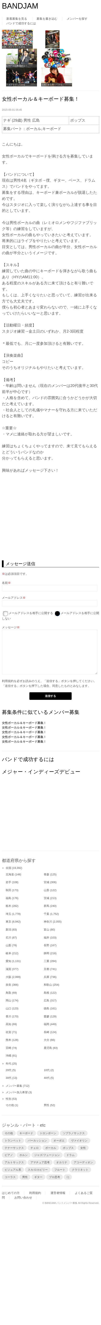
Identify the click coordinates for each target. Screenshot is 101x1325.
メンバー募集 (14, 1085)
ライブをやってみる (15, 84)
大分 (46, 1039)
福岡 (46, 1024)
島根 (46, 992)
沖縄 (8, 1055)
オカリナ (61, 1162)
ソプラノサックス (74, 1133)
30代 (8, 1077)
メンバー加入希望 (17, 1092)
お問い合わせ (23, 1197)
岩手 (8, 882)
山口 (8, 1008)
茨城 (46, 898)
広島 (46, 1000)
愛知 (8, 961)
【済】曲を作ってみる (51, 84)
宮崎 (8, 1047)
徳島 (46, 1008)
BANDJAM (20, 6)
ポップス (68, 1148)
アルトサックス (14, 1162)
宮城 (46, 882)
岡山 (8, 1000)
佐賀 (8, 1032)
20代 (8, 1070)
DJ (68, 1177)
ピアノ (9, 1155)
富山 (46, 929)
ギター (38, 1177)
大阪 (8, 977)
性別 (8, 1098)
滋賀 (8, 969)
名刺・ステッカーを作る (13, 47)
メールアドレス (12, 597)
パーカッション (37, 1140)
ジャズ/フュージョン (47, 1155)
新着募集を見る (16, 18)
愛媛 (46, 1016)
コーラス (10, 1177)
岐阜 (8, 953)
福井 (46, 937)
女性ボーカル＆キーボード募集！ (24, 723)
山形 (46, 890)
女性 (83, 1148)
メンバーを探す (77, 18)
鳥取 (8, 992)
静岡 (46, 953)
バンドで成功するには (21, 23)
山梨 (8, 945)
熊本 (8, 1039)
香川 (8, 1016)
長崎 (46, 1032)
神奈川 (48, 921)
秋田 (8, 890)
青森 (46, 874)
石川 (8, 937)
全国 (8, 867)
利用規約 (8, 681)
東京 (8, 921)
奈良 (8, 984)
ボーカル (50, 1148)
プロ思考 (54, 1177)
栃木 (8, 905)
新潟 (8, 929)
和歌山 (48, 984)
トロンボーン (48, 1133)
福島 (8, 898)
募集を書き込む (47, 18)
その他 (10, 1105)
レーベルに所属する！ (16, 66)
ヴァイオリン (79, 1140)
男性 (46, 1105)
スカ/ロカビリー (38, 1169)
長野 (46, 945)
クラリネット (80, 1169)
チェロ (34, 1148)
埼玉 (8, 913)
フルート (59, 1169)
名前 (5, 582)
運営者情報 (57, 1193)
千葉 (46, 913)
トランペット (13, 1140)
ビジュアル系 (13, 1169)
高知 (8, 1024)
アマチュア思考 (40, 1162)
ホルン (23, 1155)
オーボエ (58, 1140)
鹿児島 (48, 1047)
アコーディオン (83, 1162)
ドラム (70, 1155)
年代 (8, 1063)
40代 (46, 1077)
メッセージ (9, 627)
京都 (46, 969)
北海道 (10, 874)
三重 (46, 961)
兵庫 (46, 977)
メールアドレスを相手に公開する (31, 613)
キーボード (26, 1133)
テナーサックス (14, 1148)
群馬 (46, 905)
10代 (46, 1070)
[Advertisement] (33, 816)
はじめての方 (11, 1193)
